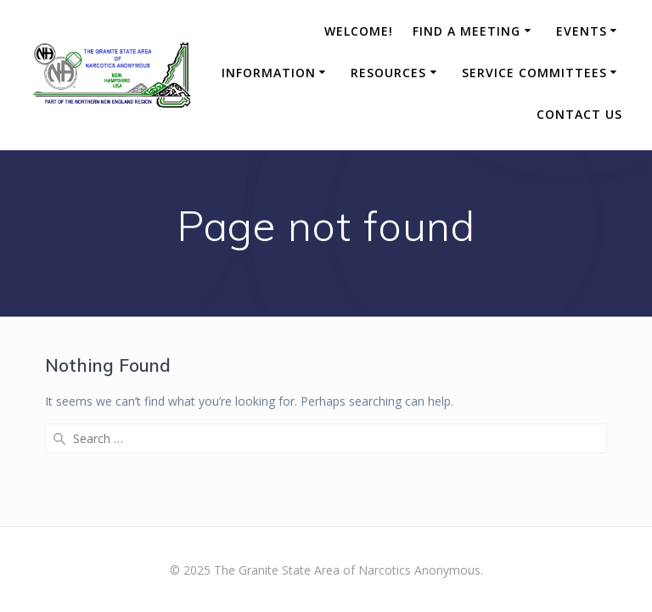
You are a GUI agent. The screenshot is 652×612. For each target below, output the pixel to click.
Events (581, 31)
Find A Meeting (466, 31)
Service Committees (534, 73)
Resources (388, 73)
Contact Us (579, 114)
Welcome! (358, 31)
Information (269, 73)
